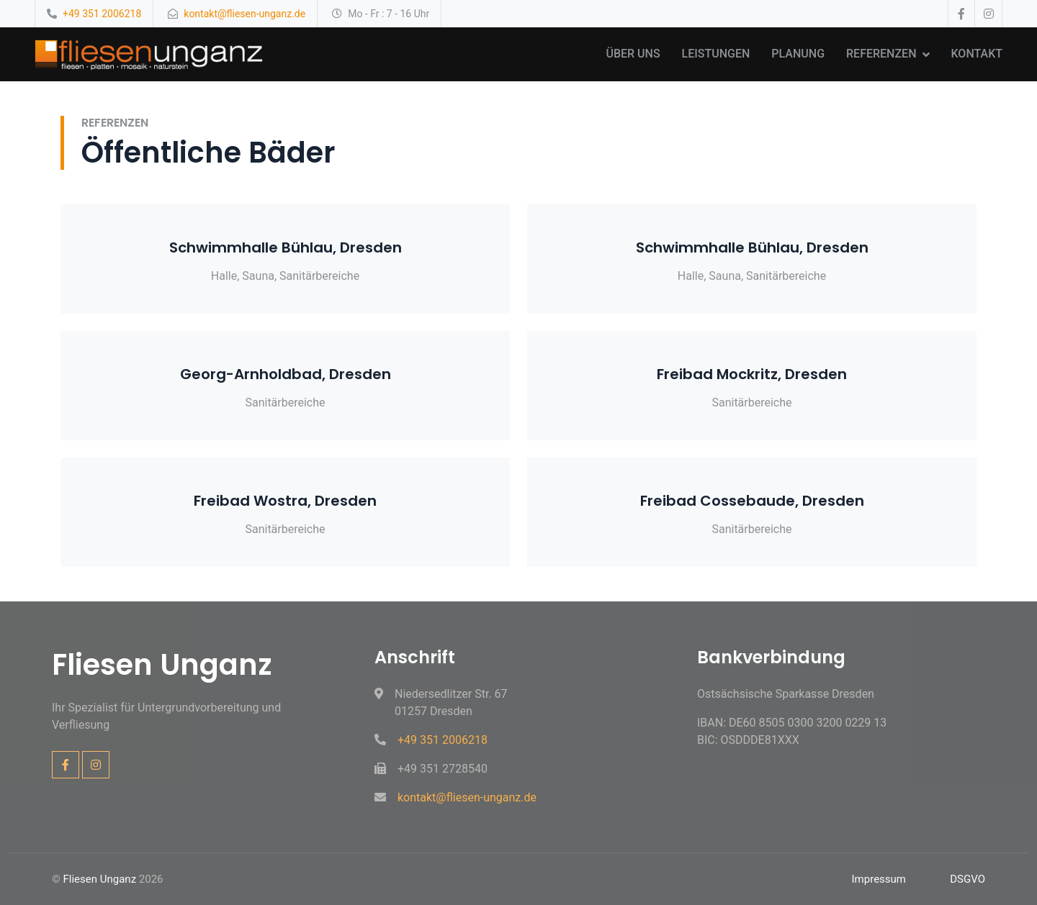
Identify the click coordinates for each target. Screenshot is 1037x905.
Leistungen (716, 53)
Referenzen (881, 53)
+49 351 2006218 (102, 13)
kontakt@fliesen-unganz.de (244, 13)
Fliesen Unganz (100, 879)
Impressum (879, 879)
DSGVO (967, 879)
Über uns (633, 53)
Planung (798, 53)
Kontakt (977, 53)
